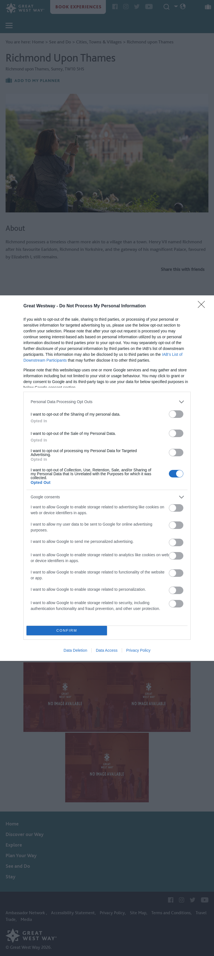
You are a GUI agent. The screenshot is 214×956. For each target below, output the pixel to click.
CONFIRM (66, 630)
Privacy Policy (138, 650)
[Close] (203, 306)
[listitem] (107, 402)
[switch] (176, 414)
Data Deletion (75, 650)
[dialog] (107, 478)
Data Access (107, 650)
